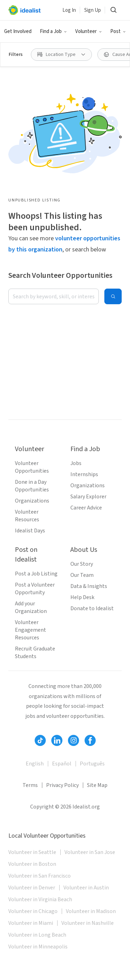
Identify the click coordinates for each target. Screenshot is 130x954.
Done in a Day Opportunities (32, 485)
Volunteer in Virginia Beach (40, 899)
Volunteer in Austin (86, 887)
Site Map (97, 785)
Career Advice (86, 508)
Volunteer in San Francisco (39, 876)
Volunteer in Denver (31, 887)
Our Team (82, 575)
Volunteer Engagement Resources (30, 630)
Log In (69, 10)
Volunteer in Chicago (33, 911)
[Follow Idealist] (40, 740)
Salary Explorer (88, 496)
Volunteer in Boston (32, 864)
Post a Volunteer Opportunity (35, 588)
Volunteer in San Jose (89, 852)
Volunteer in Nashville (87, 923)
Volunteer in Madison (91, 911)
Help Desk (82, 597)
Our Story (81, 564)
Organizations (32, 501)
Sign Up (92, 10)
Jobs (75, 463)
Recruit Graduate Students (35, 652)
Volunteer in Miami (30, 923)
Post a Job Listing (36, 574)
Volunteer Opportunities (32, 467)
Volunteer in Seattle (32, 852)
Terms (30, 785)
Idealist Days (30, 530)
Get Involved (18, 31)
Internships (84, 474)
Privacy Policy (62, 785)
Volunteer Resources (27, 515)
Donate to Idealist (92, 608)
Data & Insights (88, 586)
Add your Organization (31, 607)
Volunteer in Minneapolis (38, 947)
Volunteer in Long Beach (37, 935)
